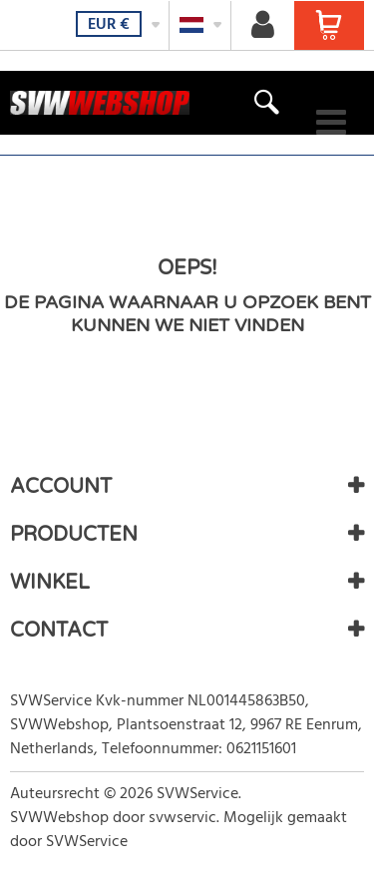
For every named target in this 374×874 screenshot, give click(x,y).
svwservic (182, 818)
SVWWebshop (59, 818)
